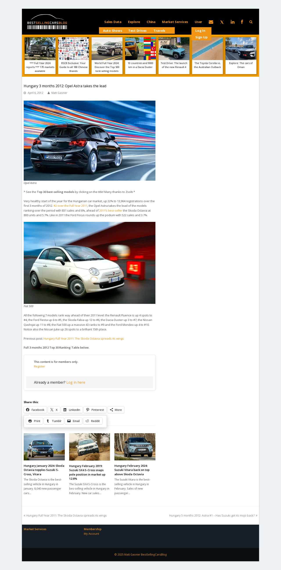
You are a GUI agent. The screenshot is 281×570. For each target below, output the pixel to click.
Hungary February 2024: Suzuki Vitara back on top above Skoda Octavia (132, 470)
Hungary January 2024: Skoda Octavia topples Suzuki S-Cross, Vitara (44, 470)
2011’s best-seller (110, 210)
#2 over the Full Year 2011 (70, 206)
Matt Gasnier (59, 93)
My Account (91, 534)
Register (39, 366)
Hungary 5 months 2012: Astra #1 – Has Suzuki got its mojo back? (213, 515)
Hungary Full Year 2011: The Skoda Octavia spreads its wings (83, 338)
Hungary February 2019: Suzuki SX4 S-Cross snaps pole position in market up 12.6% (87, 472)
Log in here (75, 382)
